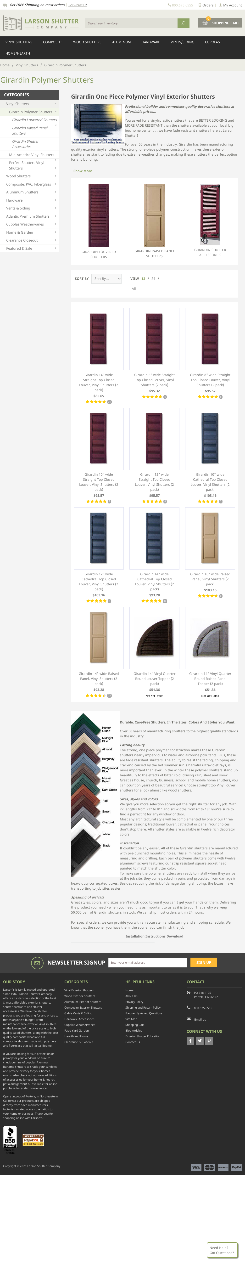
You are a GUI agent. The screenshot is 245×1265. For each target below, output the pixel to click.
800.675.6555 (203, 1008)
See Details (77, 5)
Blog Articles (133, 1030)
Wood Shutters (87, 42)
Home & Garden (31, 232)
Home (5, 65)
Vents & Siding (31, 208)
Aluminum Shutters (31, 192)
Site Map (131, 1019)
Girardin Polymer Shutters (33, 112)
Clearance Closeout (31, 240)
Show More (82, 171)
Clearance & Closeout (78, 1042)
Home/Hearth (18, 53)
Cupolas (212, 42)
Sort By (82, 278)
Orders (206, 5)
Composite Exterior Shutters (83, 1007)
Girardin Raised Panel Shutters (154, 221)
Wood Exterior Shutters (79, 996)
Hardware (151, 42)
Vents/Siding (182, 42)
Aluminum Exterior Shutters (82, 1002)
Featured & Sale (31, 248)
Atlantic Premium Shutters (31, 216)
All (134, 288)
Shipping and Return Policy (143, 1007)
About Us (131, 996)
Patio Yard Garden (76, 1030)
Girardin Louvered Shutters (99, 221)
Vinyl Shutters (19, 42)
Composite (52, 42)
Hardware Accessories (79, 1019)
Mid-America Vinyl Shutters (33, 155)
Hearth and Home (76, 1036)
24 (153, 278)
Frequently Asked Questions (143, 1013)
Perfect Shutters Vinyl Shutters (33, 165)
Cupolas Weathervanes (31, 224)
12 (143, 278)
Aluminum (121, 42)
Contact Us (132, 1042)
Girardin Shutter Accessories (210, 220)
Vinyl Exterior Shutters (79, 990)
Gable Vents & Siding (78, 1013)
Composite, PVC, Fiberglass (31, 184)
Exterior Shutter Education (142, 1036)
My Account (230, 5)
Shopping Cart (134, 1025)
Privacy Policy (134, 1002)
